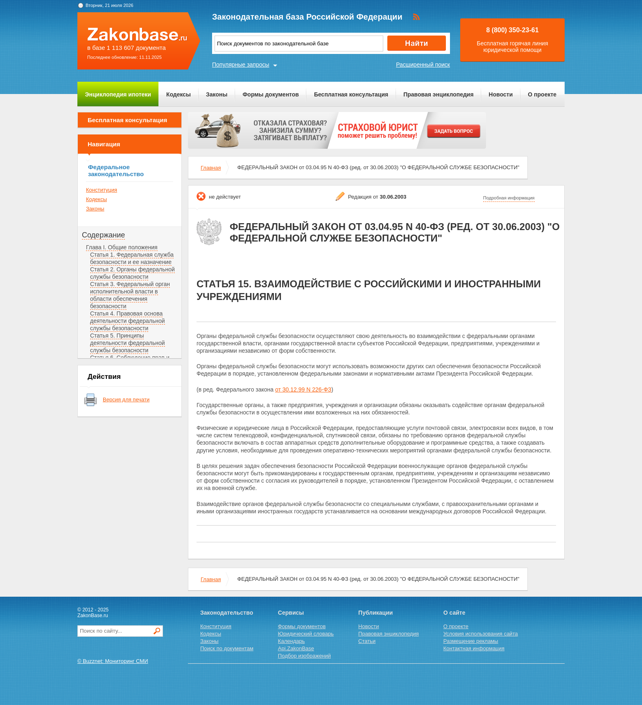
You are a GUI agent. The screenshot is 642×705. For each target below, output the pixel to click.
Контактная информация (473, 648)
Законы (216, 94)
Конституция (101, 190)
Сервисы (291, 612)
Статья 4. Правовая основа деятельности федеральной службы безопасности (127, 320)
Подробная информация (509, 197)
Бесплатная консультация (351, 94)
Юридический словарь (306, 634)
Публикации (375, 612)
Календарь (291, 641)
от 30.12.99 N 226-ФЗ (303, 389)
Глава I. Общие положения (122, 247)
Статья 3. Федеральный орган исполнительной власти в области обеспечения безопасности (130, 295)
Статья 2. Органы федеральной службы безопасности (132, 273)
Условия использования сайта (480, 634)
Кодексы (178, 94)
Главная (211, 168)
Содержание (103, 235)
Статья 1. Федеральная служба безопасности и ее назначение (132, 258)
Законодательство (226, 612)
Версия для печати (126, 399)
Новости (501, 94)
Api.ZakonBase (296, 648)
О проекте (542, 94)
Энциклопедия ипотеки (118, 94)
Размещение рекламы (470, 641)
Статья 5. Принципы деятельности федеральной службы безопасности (127, 343)
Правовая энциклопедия (438, 94)
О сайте (454, 612)
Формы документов (270, 94)
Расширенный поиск (423, 64)
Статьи (366, 641)
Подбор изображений (304, 656)
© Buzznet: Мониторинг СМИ (112, 661)
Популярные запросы (240, 64)
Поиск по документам (226, 648)
